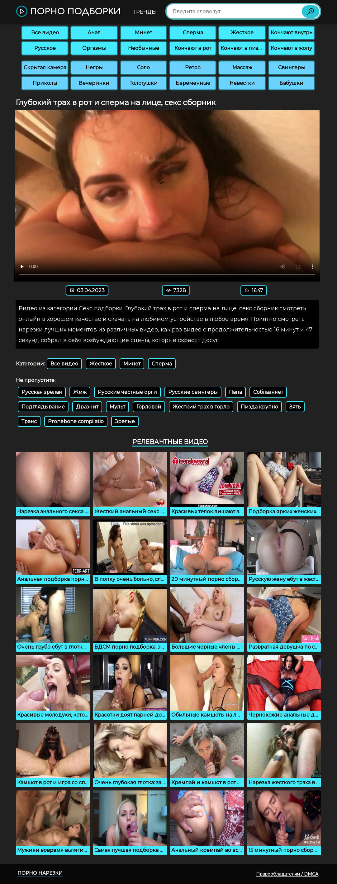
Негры (94, 67)
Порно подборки (68, 11)
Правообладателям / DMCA (287, 874)
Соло (143, 67)
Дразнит (87, 407)
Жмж (80, 392)
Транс (29, 421)
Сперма (193, 33)
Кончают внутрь (291, 33)
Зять (295, 407)
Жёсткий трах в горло (201, 407)
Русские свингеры (193, 392)
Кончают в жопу (291, 48)
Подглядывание (43, 407)
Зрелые (125, 421)
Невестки (242, 83)
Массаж (242, 67)
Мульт (117, 407)
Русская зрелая (41, 392)
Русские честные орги (127, 392)
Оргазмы (94, 48)
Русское (45, 48)
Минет (143, 33)
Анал (94, 33)
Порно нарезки (40, 873)
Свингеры (291, 67)
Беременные (193, 83)
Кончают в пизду (243, 48)
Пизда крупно (259, 407)
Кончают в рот (192, 48)
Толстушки (144, 83)
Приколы (45, 83)
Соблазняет (268, 392)
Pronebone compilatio (76, 421)
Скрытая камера (45, 67)
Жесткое (242, 33)
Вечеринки (94, 83)
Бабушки (291, 83)
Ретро (193, 67)
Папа (235, 392)
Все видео (45, 33)
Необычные (143, 48)
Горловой (148, 407)
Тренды (145, 12)
